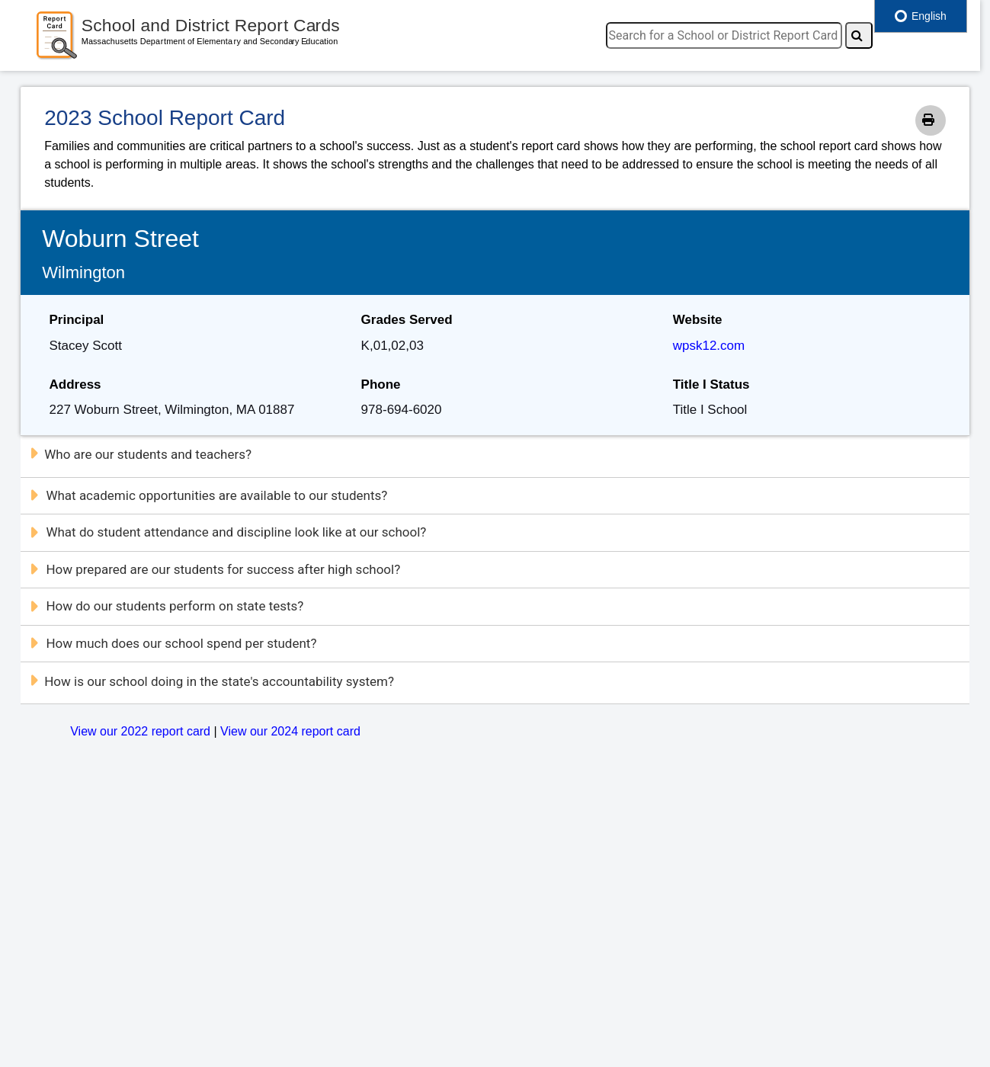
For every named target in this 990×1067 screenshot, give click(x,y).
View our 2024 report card (290, 731)
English (921, 16)
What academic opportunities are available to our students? (208, 495)
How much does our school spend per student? (172, 643)
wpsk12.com (709, 345)
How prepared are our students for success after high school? (214, 569)
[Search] (859, 35)
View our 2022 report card (140, 731)
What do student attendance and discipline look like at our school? (227, 532)
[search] (724, 35)
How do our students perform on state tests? (166, 606)
